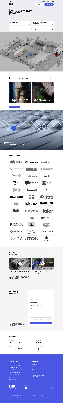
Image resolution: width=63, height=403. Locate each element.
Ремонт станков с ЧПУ (13, 377)
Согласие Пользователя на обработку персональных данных (42, 398)
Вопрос (31, 308)
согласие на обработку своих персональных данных (40, 319)
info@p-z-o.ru (40, 349)
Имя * (31, 296)
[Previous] (49, 78)
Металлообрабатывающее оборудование (17, 369)
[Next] (52, 78)
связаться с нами (49, 4)
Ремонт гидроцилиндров (14, 374)
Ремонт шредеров (12, 379)
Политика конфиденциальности (15, 395)
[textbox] (31, 305)
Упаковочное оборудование (14, 381)
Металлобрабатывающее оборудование (43, 28)
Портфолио (34, 364)
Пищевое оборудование (13, 370)
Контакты (34, 366)
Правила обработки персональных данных (17, 397)
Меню (38, 4)
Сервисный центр (20, 28)
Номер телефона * (33, 302)
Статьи (33, 369)
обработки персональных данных (45, 320)
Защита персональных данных (37, 395)
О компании (35, 361)
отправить (41, 323)
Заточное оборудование (13, 367)
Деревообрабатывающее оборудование (43, 23)
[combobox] (32, 305)
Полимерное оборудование (14, 372)
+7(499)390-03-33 (42, 1)
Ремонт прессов (20, 23)
